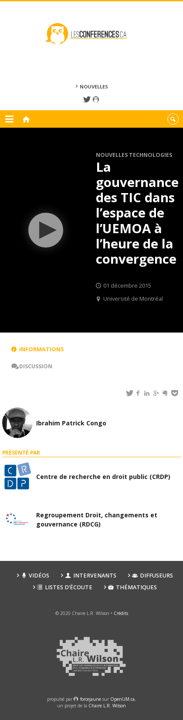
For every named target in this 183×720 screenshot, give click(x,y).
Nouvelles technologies (134, 155)
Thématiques (132, 587)
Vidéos (35, 575)
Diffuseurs (152, 575)
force (90, 699)
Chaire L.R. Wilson (107, 706)
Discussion (31, 366)
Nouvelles (94, 86)
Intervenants (90, 575)
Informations (37, 349)
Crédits (121, 613)
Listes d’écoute (64, 587)
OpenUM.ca (122, 699)
